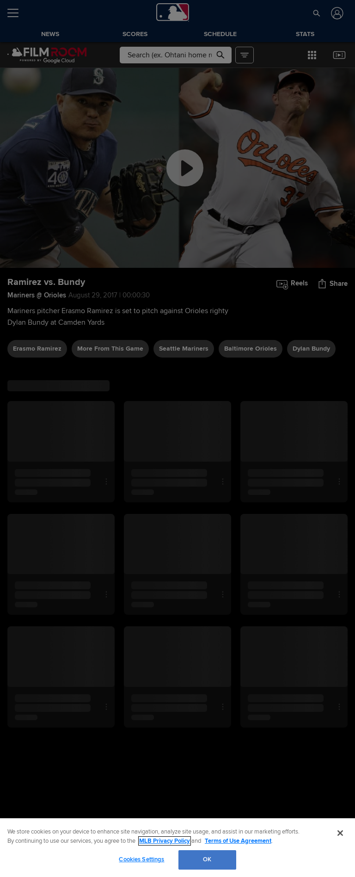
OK (207, 859)
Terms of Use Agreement (238, 841)
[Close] (340, 833)
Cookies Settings (141, 859)
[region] (177, 847)
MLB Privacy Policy (164, 841)
